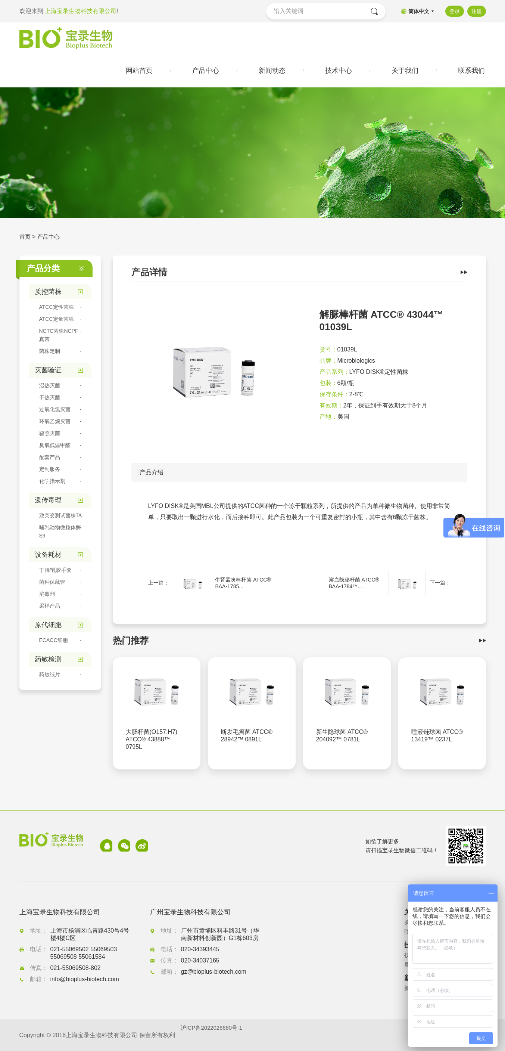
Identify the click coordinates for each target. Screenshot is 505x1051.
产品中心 (50, 239)
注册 (476, 11)
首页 (25, 239)
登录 (453, 11)
